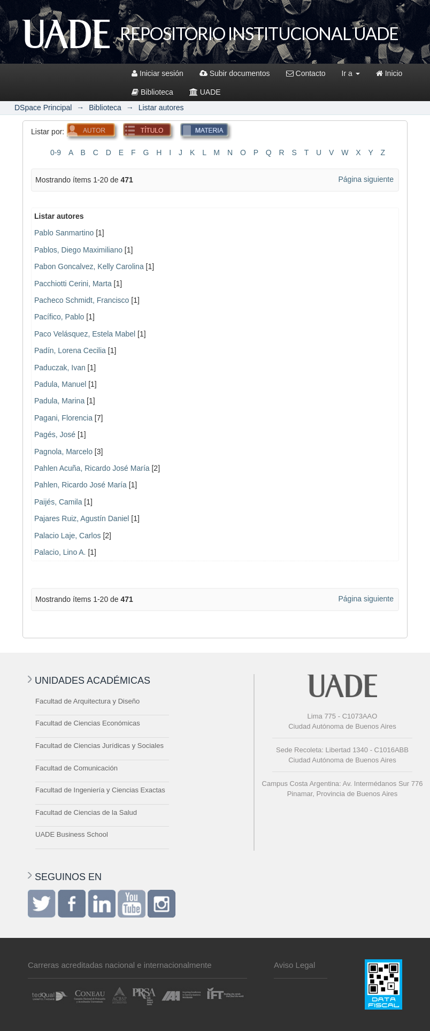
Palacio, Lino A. (60, 552)
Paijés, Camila (58, 502)
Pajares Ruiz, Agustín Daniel (81, 518)
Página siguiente (366, 179)
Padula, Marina (59, 400)
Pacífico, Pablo (59, 316)
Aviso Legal (294, 964)
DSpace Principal (43, 107)
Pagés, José (54, 434)
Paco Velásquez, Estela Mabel (84, 334)
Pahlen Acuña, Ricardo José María (92, 468)
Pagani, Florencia (63, 418)
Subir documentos (234, 73)
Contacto (306, 73)
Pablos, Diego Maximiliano (78, 250)
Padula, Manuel (60, 384)
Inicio (389, 73)
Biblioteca (152, 92)
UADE (205, 92)
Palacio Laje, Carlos (67, 535)
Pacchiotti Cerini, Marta (73, 283)
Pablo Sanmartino (64, 232)
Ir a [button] (351, 73)
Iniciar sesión (157, 73)
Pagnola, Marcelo (63, 451)
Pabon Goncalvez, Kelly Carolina (89, 266)
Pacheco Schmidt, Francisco (81, 300)
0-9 (55, 152)
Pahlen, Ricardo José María (80, 484)
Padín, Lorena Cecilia (70, 350)
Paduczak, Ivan (60, 367)
